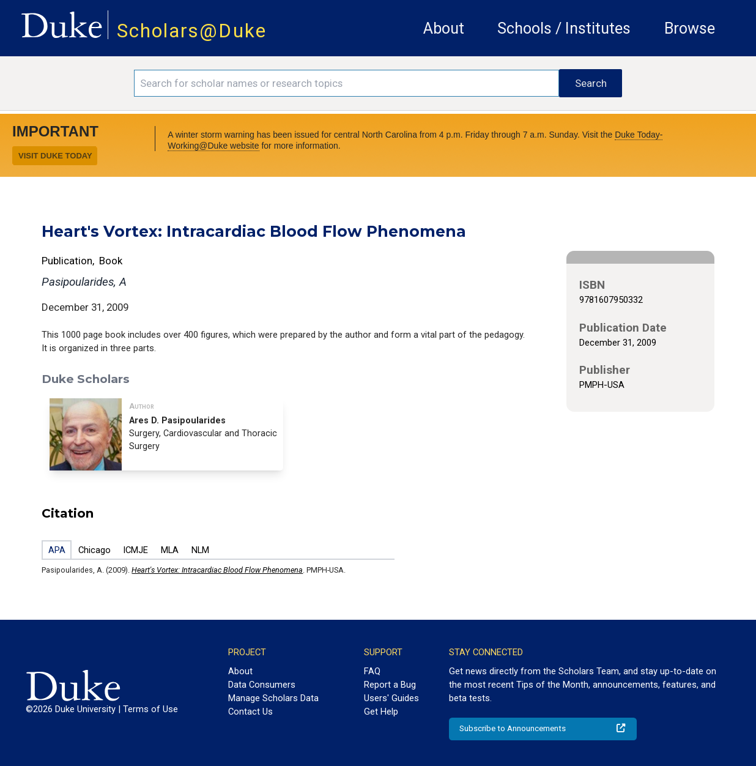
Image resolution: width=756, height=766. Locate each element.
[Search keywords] (346, 83)
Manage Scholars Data (273, 698)
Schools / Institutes (564, 28)
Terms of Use (150, 709)
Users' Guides (391, 698)
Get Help (381, 711)
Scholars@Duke (192, 31)
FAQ (372, 671)
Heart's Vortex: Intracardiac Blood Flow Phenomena (217, 569)
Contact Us (250, 711)
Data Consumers (261, 684)
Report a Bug (390, 684)
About (443, 28)
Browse (689, 28)
